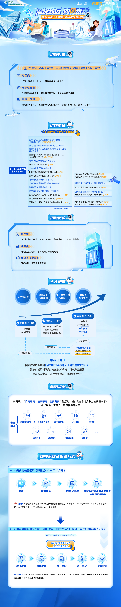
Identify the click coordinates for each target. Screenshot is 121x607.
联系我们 (111, 3)
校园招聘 (97, 3)
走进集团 (82, 3)
